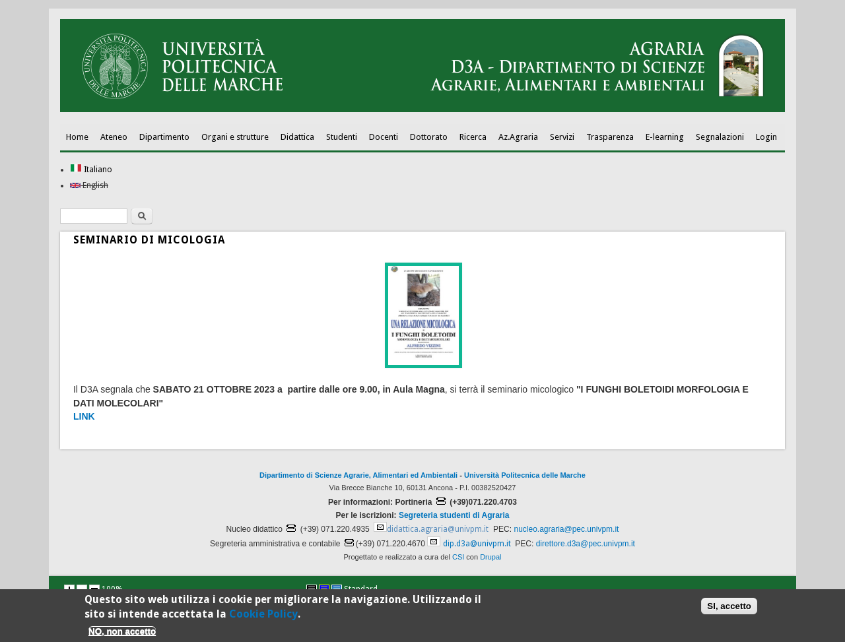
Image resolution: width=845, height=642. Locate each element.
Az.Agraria (518, 137)
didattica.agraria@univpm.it (438, 529)
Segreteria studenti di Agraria (454, 515)
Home (77, 137)
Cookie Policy (263, 616)
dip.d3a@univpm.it (477, 543)
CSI (458, 557)
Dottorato (429, 137)
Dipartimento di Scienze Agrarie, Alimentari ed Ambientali (358, 475)
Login (766, 137)
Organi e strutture (235, 137)
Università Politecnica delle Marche (525, 475)
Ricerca (473, 137)
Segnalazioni (720, 137)
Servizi (562, 137)
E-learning (665, 137)
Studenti (341, 137)
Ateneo (113, 137)
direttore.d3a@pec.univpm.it (585, 543)
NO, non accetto (122, 633)
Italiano (91, 169)
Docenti (383, 137)
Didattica (297, 137)
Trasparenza (610, 137)
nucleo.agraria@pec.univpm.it (566, 529)
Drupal (490, 557)
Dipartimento (164, 137)
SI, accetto (729, 609)
